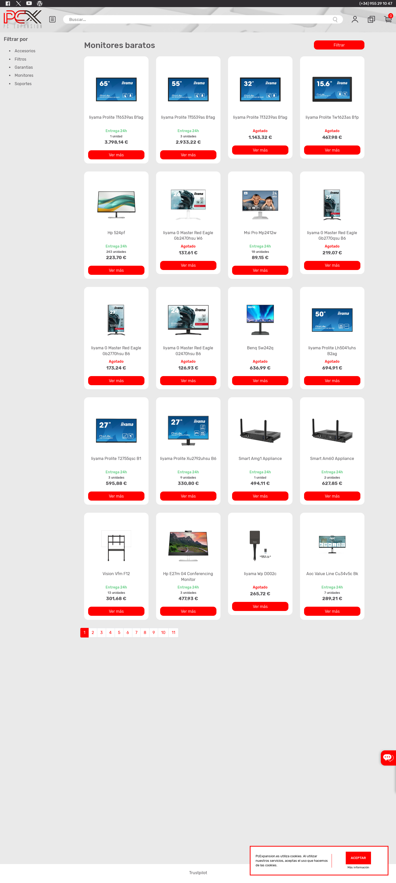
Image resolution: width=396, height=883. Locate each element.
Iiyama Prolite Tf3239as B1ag (260, 117)
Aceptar (358, 858)
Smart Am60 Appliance (332, 458)
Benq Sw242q (260, 348)
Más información (358, 867)
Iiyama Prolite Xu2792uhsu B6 (188, 458)
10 (163, 632)
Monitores (24, 75)
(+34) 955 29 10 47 (375, 3)
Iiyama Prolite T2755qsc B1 (116, 458)
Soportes (23, 83)
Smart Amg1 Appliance (260, 458)
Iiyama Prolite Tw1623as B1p (332, 117)
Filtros (20, 59)
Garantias (24, 67)
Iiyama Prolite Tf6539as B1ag (116, 117)
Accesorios (25, 50)
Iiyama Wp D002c (260, 573)
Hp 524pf (116, 232)
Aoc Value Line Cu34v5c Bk (332, 573)
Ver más (116, 155)
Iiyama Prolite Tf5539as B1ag (188, 117)
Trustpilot (198, 872)
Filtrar (339, 45)
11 (173, 632)
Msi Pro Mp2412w (260, 232)
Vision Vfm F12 (116, 573)
